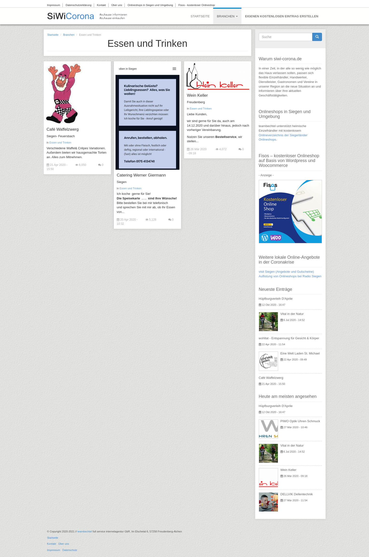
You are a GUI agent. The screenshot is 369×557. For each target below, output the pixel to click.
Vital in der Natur (292, 314)
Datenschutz (69, 550)
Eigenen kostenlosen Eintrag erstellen (281, 16)
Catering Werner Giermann (140, 175)
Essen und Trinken (60, 142)
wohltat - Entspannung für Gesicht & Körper (289, 338)
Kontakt (101, 5)
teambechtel (84, 531)
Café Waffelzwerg (63, 129)
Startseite (200, 16)
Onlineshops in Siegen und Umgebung (150, 5)
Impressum (53, 5)
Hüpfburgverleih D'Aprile (276, 298)
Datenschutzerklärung (78, 5)
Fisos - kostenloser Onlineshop (196, 5)
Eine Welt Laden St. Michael (300, 353)
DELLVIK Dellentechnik (296, 494)
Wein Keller (196, 95)
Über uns (116, 5)
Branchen (227, 16)
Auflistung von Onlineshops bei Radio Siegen (290, 276)
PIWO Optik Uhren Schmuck (300, 421)
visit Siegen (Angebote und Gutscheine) (286, 271)
